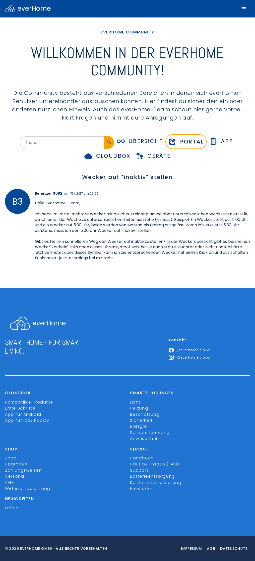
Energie (138, 426)
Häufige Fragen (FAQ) (154, 464)
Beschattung (145, 414)
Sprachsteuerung (150, 432)
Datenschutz (234, 548)
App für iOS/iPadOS (27, 420)
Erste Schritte (20, 408)
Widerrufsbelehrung (27, 488)
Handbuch (142, 458)
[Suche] (109, 142)
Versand (14, 476)
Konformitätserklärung (156, 482)
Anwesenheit (144, 438)
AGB (9, 482)
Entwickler (141, 488)
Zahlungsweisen (23, 470)
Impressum (191, 548)
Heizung (139, 408)
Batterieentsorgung (152, 476)
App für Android (23, 414)
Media (12, 508)
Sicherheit (141, 420)
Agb (211, 548)
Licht (135, 402)
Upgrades (16, 464)
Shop (11, 458)
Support (139, 470)
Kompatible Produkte (29, 402)
